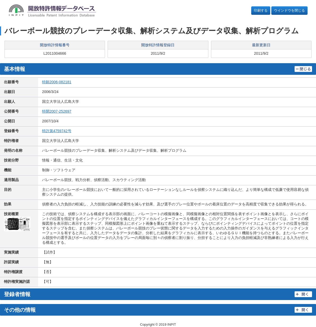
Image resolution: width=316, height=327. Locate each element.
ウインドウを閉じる (289, 10)
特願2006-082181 (56, 82)
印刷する (261, 10)
